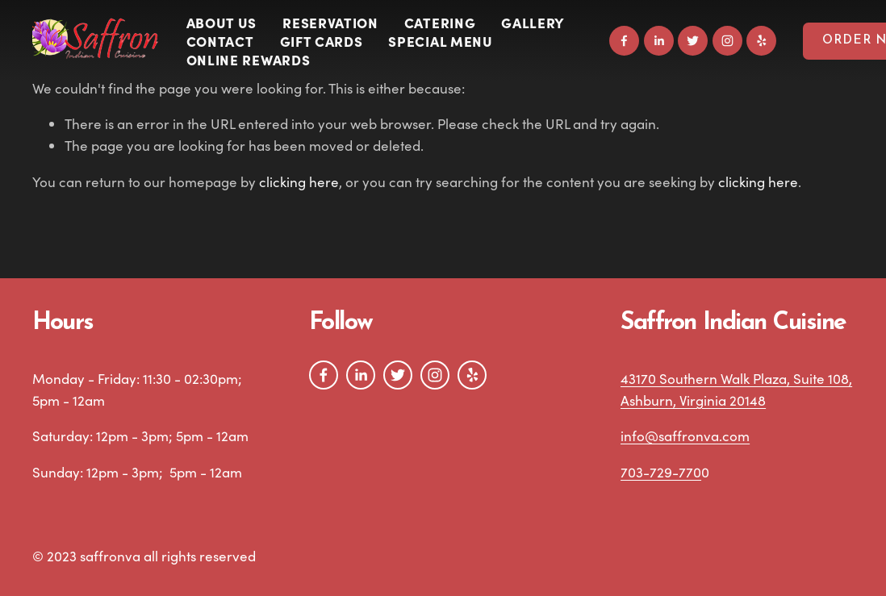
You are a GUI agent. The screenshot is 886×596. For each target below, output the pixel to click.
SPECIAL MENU (440, 41)
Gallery (533, 22)
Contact (220, 41)
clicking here (299, 182)
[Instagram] (727, 41)
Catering (439, 22)
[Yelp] (761, 41)
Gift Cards (321, 41)
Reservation (330, 22)
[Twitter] (693, 41)
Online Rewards (248, 60)
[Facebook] (624, 41)
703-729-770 (661, 472)
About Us (221, 22)
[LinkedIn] (659, 41)
